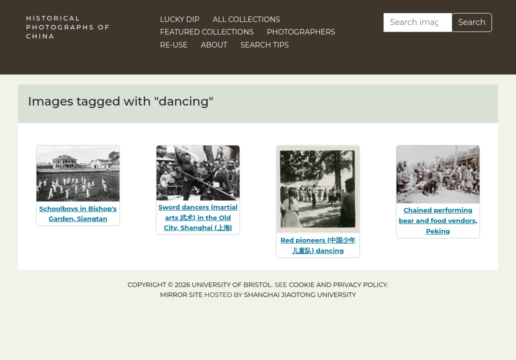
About (214, 45)
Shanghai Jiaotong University (300, 294)
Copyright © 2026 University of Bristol (200, 284)
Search (472, 22)
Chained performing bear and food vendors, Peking (438, 220)
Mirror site (181, 294)
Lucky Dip (180, 19)
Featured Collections (207, 32)
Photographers (301, 32)
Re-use (174, 45)
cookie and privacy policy (338, 284)
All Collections (246, 19)
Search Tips (264, 45)
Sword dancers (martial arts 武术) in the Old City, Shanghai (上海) (198, 217)
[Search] (418, 22)
